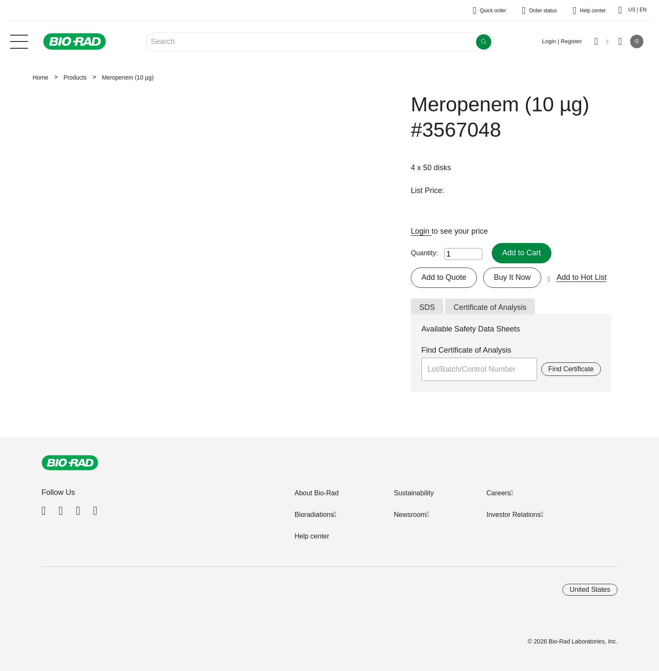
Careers (498, 493)
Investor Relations (513, 514)
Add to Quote (443, 277)
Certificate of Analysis (490, 307)
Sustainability (414, 493)
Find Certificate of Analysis (466, 350)
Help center (311, 536)
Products (75, 77)
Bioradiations (314, 514)
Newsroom (410, 514)
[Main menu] (19, 40)
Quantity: (424, 253)
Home (40, 77)
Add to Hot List (581, 277)
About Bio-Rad (316, 493)
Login (421, 231)
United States (590, 589)
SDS (427, 307)
